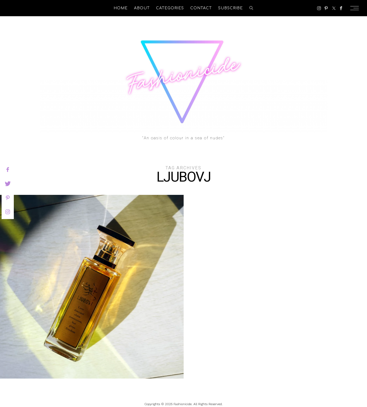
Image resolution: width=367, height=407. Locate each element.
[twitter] (8, 184)
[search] (251, 8)
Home (121, 8)
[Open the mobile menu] (356, 8)
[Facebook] (341, 8)
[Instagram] (319, 8)
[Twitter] (333, 8)
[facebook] (8, 170)
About (142, 8)
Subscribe (230, 8)
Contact (201, 8)
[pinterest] (8, 198)
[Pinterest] (326, 8)
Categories (170, 8)
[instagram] (8, 212)
